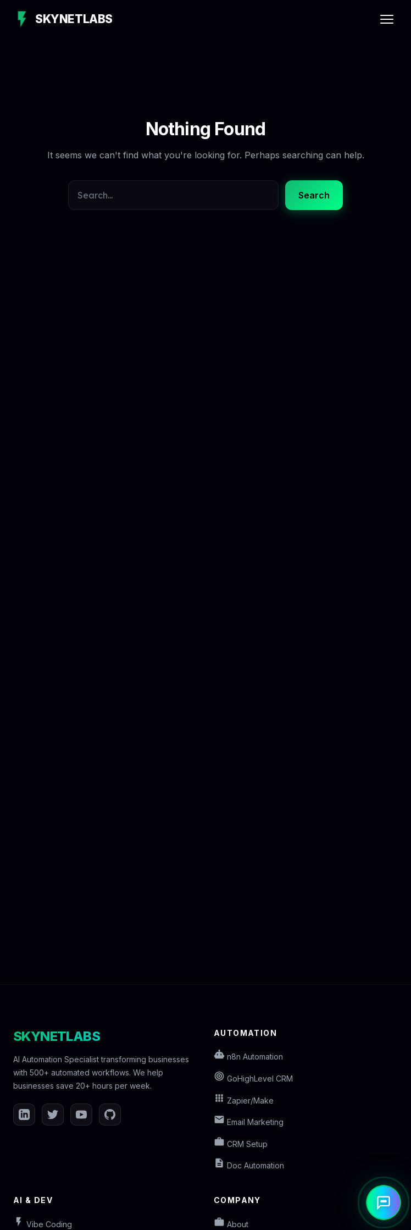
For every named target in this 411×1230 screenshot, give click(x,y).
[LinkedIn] (24, 1115)
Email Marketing (249, 1122)
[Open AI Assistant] (383, 1202)
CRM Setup (241, 1144)
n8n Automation (248, 1056)
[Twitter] (53, 1115)
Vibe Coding (42, 1224)
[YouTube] (81, 1115)
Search (314, 195)
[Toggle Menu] (387, 19)
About (231, 1224)
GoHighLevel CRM (253, 1078)
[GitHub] (110, 1115)
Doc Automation (249, 1165)
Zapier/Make (244, 1100)
